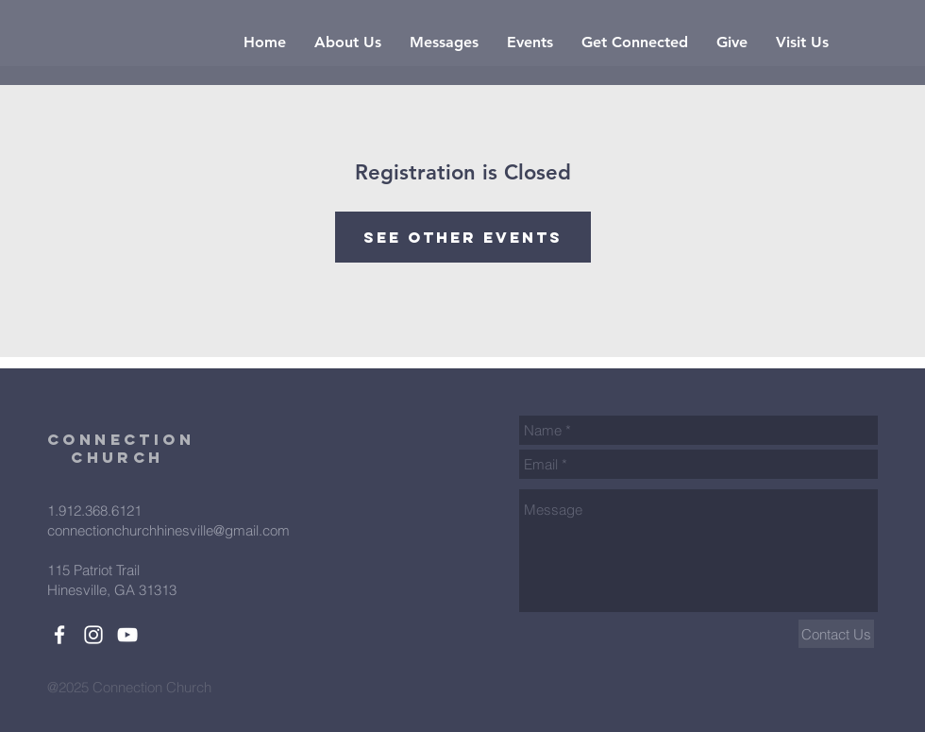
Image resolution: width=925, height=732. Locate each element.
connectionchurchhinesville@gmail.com (168, 530)
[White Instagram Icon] (93, 634)
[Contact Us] (836, 634)
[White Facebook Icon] (59, 634)
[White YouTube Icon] (127, 634)
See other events (463, 237)
